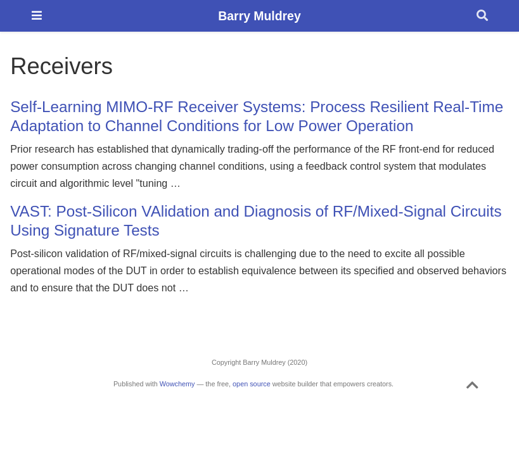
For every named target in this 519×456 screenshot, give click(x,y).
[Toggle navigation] (37, 15)
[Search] (482, 16)
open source (252, 384)
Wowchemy (177, 384)
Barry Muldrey (259, 16)
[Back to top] (472, 387)
